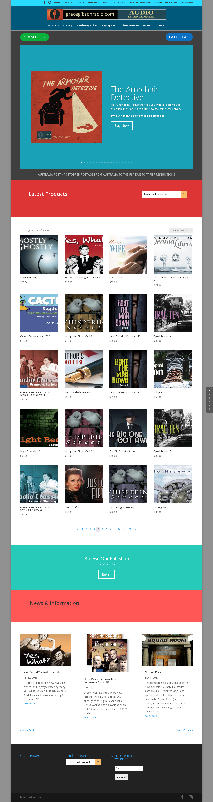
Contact (158, 3)
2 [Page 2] (86, 529)
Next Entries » (185, 730)
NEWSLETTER (34, 37)
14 (119, 162)
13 (116, 162)
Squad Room (154, 672)
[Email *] (129, 768)
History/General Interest (136, 25)
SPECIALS (52, 25)
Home (57, 3)
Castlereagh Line (87, 25)
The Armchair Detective (134, 93)
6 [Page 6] (102, 529)
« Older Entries (28, 730)
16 (125, 162)
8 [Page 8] (110, 529)
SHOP (81, 3)
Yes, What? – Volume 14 (41, 672)
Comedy (67, 25)
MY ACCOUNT (171, 3)
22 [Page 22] (130, 529)
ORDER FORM (118, 3)
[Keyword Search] (161, 194)
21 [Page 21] (124, 529)
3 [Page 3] (90, 529)
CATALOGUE (179, 37)
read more (29, 703)
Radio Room (93, 3)
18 (131, 162)
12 (113, 162)
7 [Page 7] (106, 529)
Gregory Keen (109, 25)
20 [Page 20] (119, 529)
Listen (158, 25)
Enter (106, 574)
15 (122, 162)
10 (108, 162)
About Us (67, 3)
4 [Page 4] (94, 529)
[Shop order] (181, 230)
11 (111, 162)
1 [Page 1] (82, 529)
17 (128, 162)
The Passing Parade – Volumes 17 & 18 (100, 680)
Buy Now (121, 125)
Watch (105, 3)
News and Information (139, 3)
